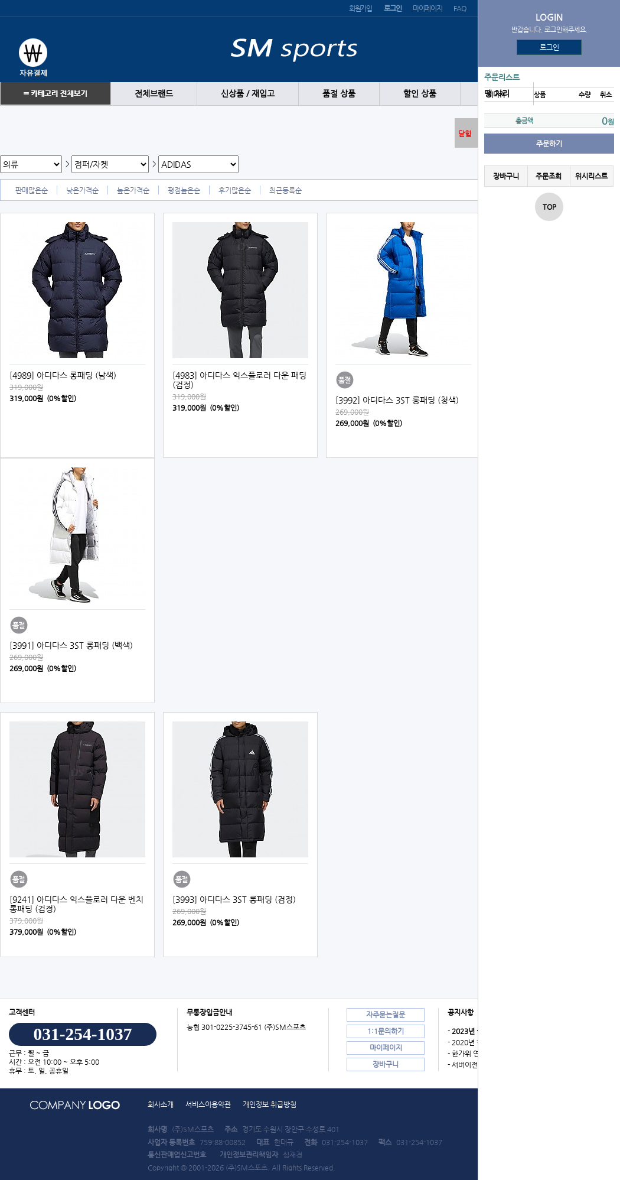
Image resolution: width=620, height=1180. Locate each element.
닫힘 (464, 133)
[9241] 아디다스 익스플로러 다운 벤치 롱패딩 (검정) (76, 904)
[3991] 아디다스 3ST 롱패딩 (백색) (71, 645)
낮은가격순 (82, 190)
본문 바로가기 (0, 0)
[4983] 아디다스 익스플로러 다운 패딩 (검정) (239, 379)
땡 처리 (497, 93)
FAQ (459, 8)
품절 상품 (338, 93)
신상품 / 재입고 (248, 93)
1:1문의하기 (385, 1031)
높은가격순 (133, 190)
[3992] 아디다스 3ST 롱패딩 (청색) (397, 400)
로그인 (549, 47)
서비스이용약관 (208, 1104)
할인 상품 (419, 93)
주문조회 (549, 176)
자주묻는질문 (385, 1014)
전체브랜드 (154, 93)
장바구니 (506, 176)
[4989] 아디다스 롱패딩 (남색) (62, 375)
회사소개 (161, 1104)
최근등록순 (285, 190)
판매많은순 (31, 190)
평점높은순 (184, 190)
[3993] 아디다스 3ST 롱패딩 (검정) (234, 899)
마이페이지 (427, 8)
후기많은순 (234, 190)
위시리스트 (591, 176)
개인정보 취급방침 (269, 1104)
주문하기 (549, 143)
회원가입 (360, 8)
